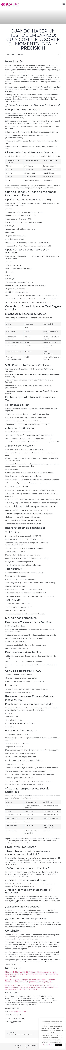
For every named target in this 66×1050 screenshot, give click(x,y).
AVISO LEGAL (18, 1045)
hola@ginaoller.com (18, 1011)
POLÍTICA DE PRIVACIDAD (31, 1045)
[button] (63, 4)
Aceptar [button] (58, 1044)
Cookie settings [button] (48, 1045)
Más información (55, 1042)
